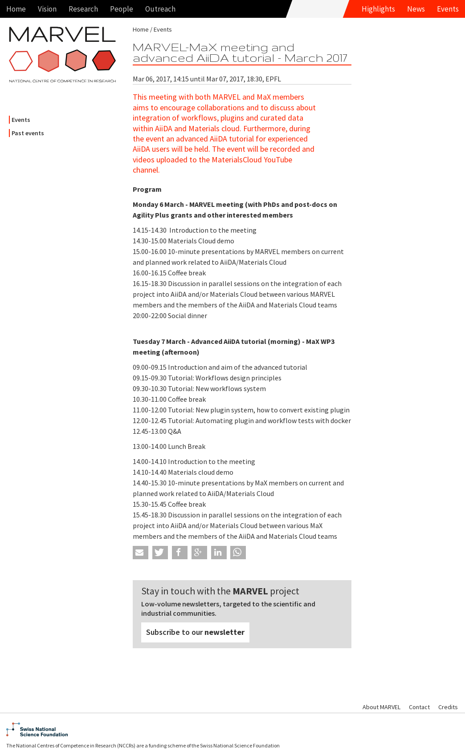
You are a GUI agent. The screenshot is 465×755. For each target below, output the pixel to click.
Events (448, 9)
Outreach (160, 9)
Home (16, 9)
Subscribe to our (195, 632)
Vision (47, 9)
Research (83, 9)
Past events (28, 133)
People (121, 9)
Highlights (378, 9)
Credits (448, 707)
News (416, 9)
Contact (419, 707)
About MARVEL (381, 707)
